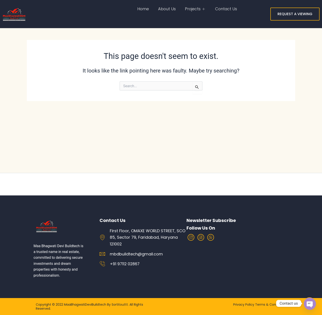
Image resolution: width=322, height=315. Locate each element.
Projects (194, 9)
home (142, 9)
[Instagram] (191, 237)
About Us (166, 9)
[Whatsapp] (210, 237)
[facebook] (200, 237)
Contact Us (225, 9)
